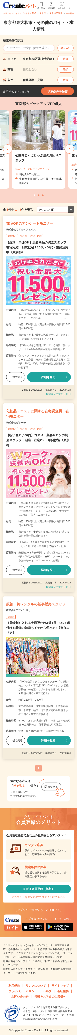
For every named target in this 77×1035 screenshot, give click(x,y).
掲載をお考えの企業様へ (50, 996)
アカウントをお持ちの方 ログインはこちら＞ (38, 897)
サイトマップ (60, 985)
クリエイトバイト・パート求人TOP (19, 13)
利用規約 (14, 985)
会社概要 (63, 991)
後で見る (15, 377)
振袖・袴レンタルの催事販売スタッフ (36, 604)
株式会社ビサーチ (16, 422)
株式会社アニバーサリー (19, 610)
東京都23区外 (55, 13)
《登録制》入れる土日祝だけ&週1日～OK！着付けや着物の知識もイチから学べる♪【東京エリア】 (38, 627)
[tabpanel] (38, 149)
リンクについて (36, 985)
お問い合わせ (20, 996)
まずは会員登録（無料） (38, 889)
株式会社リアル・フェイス (21, 229)
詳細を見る (48, 377)
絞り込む (65, 48)
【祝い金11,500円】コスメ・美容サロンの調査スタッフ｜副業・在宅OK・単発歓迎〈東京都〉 (37, 440)
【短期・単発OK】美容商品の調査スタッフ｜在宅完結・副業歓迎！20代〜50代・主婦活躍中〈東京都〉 (37, 247)
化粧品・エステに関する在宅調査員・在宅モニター (37, 414)
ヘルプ (47, 991)
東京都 (43, 13)
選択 (65, 58)
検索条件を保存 (57, 91)
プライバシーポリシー (22, 991)
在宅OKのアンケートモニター (29, 223)
